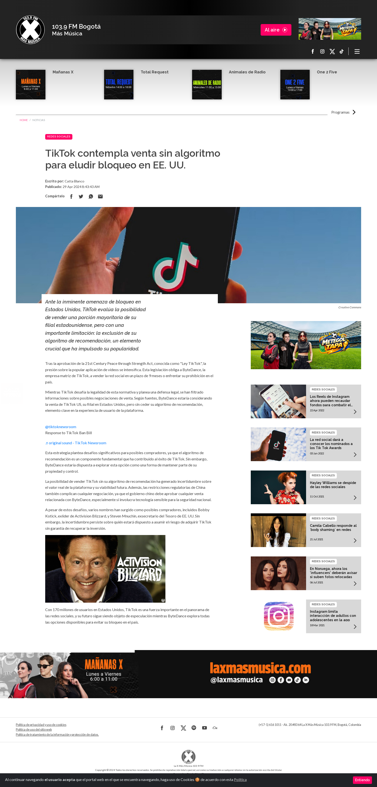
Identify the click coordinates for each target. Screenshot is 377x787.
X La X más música (332, 51)
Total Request (155, 72)
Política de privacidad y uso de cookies (41, 725)
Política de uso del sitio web (34, 729)
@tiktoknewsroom (60, 426)
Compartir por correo (100, 196)
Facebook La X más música (313, 51)
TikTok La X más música (342, 51)
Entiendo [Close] (362, 780)
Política (240, 779)
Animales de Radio (247, 72)
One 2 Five (327, 72)
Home (24, 120)
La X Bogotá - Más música (30, 29)
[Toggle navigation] (357, 51)
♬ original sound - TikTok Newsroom (75, 442)
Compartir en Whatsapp (91, 196)
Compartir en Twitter (81, 196)
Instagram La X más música (322, 51)
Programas (340, 112)
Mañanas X (63, 72)
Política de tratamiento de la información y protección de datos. (57, 734)
